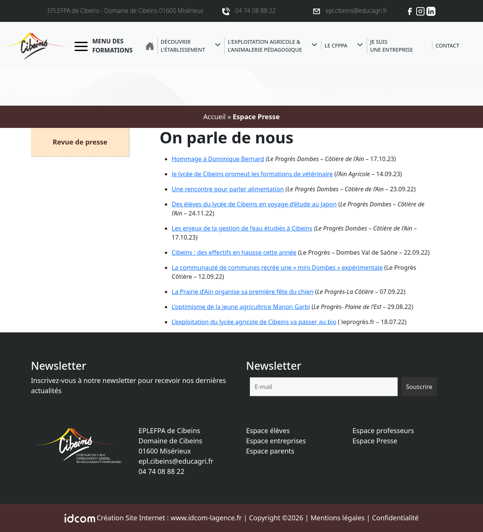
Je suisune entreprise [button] (391, 45)
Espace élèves (268, 430)
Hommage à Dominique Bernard (218, 159)
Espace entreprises (276, 440)
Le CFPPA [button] (336, 45)
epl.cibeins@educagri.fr (175, 461)
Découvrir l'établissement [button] (183, 45)
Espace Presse (374, 440)
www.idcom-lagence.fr (206, 517)
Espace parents (270, 450)
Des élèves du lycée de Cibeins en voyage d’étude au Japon (254, 204)
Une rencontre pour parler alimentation (228, 189)
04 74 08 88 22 (161, 471)
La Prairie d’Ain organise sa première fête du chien (243, 292)
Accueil (214, 116)
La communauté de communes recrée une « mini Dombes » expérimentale (277, 267)
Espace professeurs (383, 430)
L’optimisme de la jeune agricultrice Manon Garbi (241, 307)
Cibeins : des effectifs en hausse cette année (234, 252)
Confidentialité (395, 517)
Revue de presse (79, 141)
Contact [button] (447, 45)
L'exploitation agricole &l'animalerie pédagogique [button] (265, 45)
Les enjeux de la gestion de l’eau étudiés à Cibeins (242, 228)
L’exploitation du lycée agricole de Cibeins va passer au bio (254, 322)
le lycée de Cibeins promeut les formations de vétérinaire (252, 174)
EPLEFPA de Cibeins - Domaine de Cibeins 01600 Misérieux (125, 10)
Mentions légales (338, 517)
